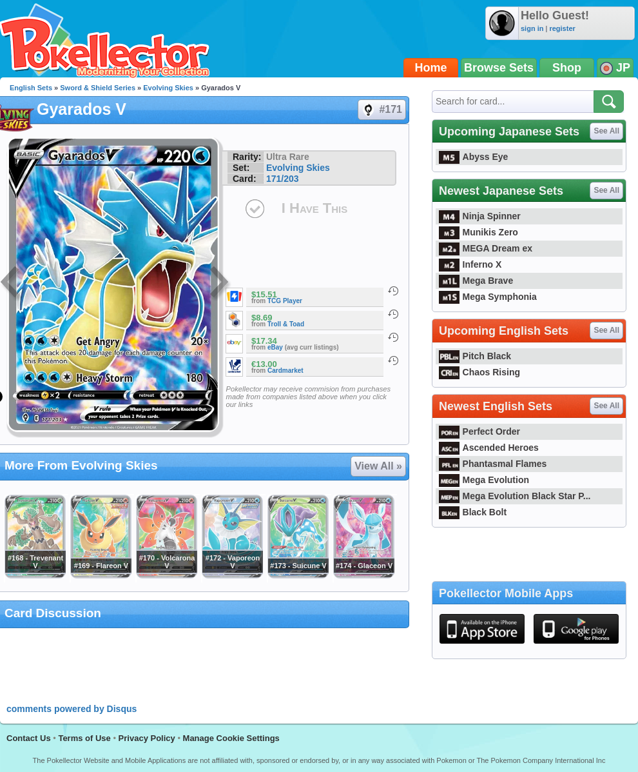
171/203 (282, 178)
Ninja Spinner (480, 216)
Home (431, 67)
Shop (566, 67)
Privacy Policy (147, 738)
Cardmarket (285, 370)
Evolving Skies (168, 88)
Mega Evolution (484, 480)
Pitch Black (475, 356)
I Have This (314, 208)
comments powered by (71, 709)
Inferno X (470, 264)
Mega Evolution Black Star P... (515, 496)
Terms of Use (84, 738)
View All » (378, 465)
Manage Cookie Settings (231, 738)
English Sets (31, 88)
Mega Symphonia (488, 297)
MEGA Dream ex (485, 248)
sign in (532, 28)
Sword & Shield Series (97, 88)
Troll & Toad (285, 324)
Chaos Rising (479, 372)
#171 (381, 110)
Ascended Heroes (489, 447)
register (562, 28)
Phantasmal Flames (492, 464)
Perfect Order (479, 431)
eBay (275, 347)
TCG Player (284, 300)
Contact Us (28, 738)
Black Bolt (473, 512)
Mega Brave (476, 280)
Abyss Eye (473, 157)
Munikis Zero (478, 232)
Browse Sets (499, 67)
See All (606, 130)
